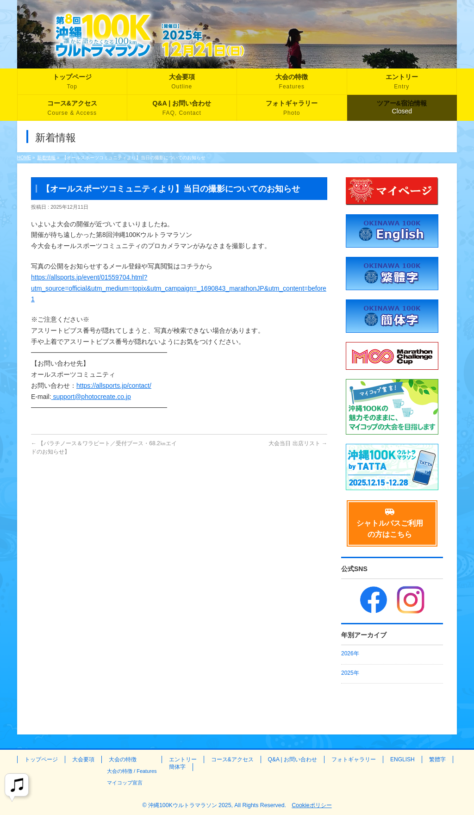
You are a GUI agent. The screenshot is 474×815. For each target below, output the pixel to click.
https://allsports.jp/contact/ (113, 385)
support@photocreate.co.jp (91, 396)
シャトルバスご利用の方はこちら (389, 523)
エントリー (183, 759)
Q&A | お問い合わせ (292, 759)
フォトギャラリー (353, 759)
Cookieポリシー (311, 805)
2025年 (350, 673)
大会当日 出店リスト (297, 443)
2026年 (350, 653)
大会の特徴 (123, 759)
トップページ (41, 759)
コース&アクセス (232, 759)
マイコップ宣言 (125, 782)
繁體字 (437, 759)
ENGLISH (402, 759)
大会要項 (83, 759)
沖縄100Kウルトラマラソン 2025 (189, 805)
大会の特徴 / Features (132, 771)
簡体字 (177, 767)
